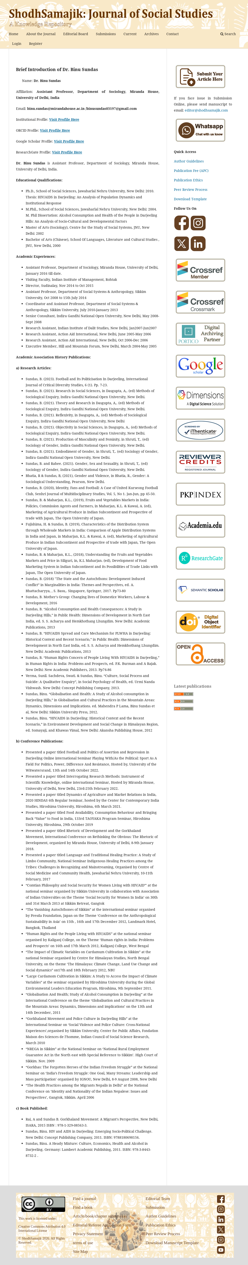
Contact (172, 34)
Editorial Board (75, 34)
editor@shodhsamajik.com (206, 110)
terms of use (83, 1243)
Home (13, 34)
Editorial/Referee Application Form (102, 1225)
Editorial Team (158, 1198)
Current (130, 34)
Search (228, 34)
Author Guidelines (189, 161)
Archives (151, 34)
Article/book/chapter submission (99, 1216)
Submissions (106, 34)
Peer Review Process (190, 189)
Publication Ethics (188, 180)
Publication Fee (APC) (191, 170)
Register (35, 43)
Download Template (190, 199)
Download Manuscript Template (172, 1243)
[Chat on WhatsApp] (200, 142)
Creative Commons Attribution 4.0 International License (41, 1229)
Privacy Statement (88, 1234)
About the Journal (40, 34)
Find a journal (84, 1198)
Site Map (80, 1251)
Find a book (83, 1207)
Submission (155, 1207)
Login (16, 43)
